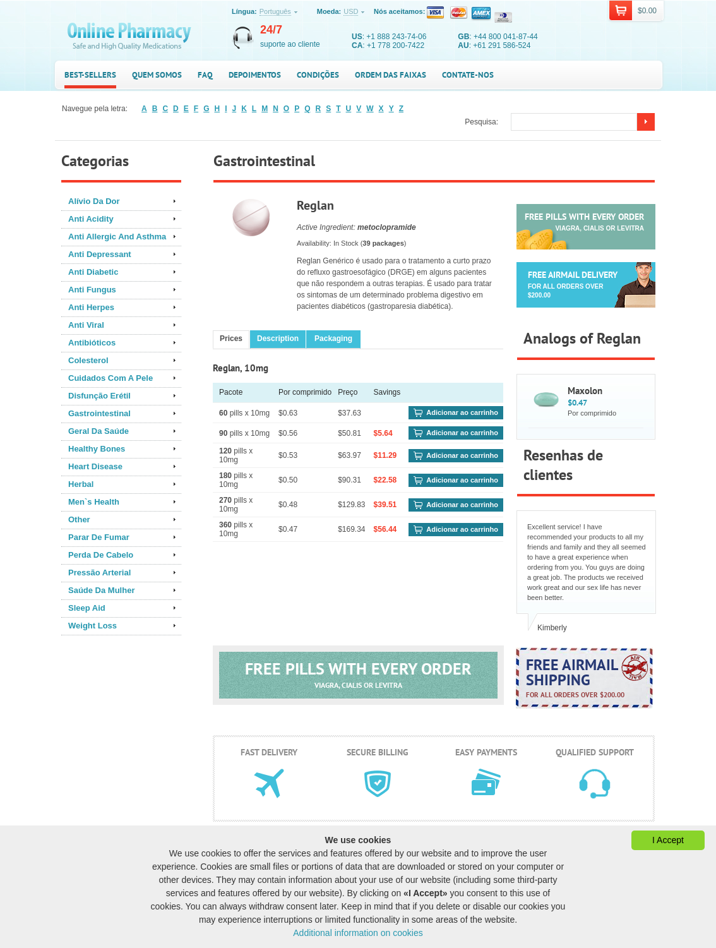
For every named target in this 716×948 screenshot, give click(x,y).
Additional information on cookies (357, 933)
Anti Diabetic (93, 272)
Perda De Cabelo (100, 555)
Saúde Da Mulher (101, 590)
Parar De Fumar (98, 537)
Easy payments (486, 752)
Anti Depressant (99, 254)
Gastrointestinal (99, 413)
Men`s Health (93, 502)
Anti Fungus (92, 289)
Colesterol (88, 360)
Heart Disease (95, 466)
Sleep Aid (86, 608)
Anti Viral (86, 325)
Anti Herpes (91, 307)
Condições (318, 74)
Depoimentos (255, 74)
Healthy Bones (96, 448)
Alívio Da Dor (94, 201)
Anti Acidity (91, 219)
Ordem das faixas (390, 74)
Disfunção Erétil (99, 395)
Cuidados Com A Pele (110, 378)
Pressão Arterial (99, 572)
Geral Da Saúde (98, 431)
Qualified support (595, 752)
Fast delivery (269, 752)
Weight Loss (92, 625)
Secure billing (378, 752)
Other (79, 519)
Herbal (80, 484)
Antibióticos (92, 342)
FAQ (205, 74)
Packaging (333, 338)
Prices (231, 338)
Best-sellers (90, 74)
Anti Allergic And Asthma (117, 236)
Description (278, 338)
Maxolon (585, 391)
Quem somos (157, 74)
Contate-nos (468, 74)
